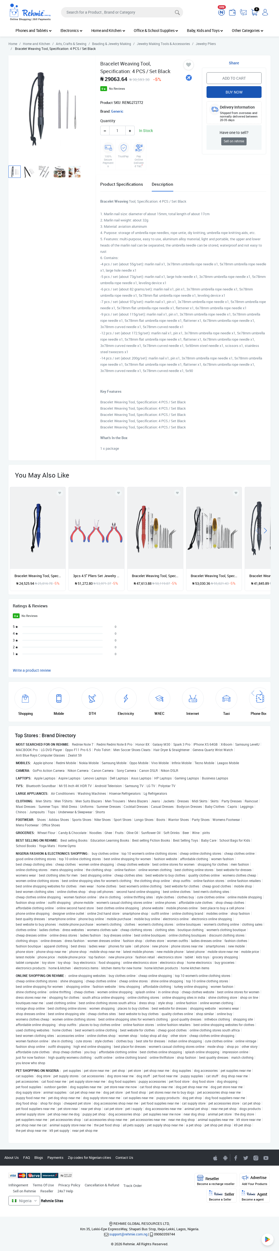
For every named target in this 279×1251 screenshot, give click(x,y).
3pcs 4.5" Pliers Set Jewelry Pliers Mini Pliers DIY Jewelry (96, 575)
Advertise (254, 1180)
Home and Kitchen (108, 30)
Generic (117, 111)
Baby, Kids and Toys (205, 30)
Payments (55, 1157)
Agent (254, 1195)
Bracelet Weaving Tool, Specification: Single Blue (37, 575)
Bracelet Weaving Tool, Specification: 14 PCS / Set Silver (214, 575)
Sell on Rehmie (24, 1191)
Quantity (107, 120)
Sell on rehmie (234, 141)
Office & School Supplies (156, 30)
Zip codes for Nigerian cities (89, 1157)
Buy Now (234, 92)
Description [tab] (162, 184)
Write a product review (32, 670)
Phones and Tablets (33, 30)
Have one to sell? (234, 132)
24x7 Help (65, 1191)
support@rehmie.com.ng (128, 1234)
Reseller (46, 1191)
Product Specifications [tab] (121, 184)
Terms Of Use (43, 1185)
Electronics (71, 30)
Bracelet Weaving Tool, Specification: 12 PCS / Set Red (155, 575)
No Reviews (117, 88)
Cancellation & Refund (102, 1185)
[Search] (122, 12)
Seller (221, 1195)
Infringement (18, 1185)
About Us (11, 1157)
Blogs (38, 1157)
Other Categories (247, 30)
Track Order (132, 1185)
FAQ (26, 1157)
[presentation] (257, 530)
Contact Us (124, 1157)
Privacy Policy (69, 1185)
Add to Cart (234, 78)
